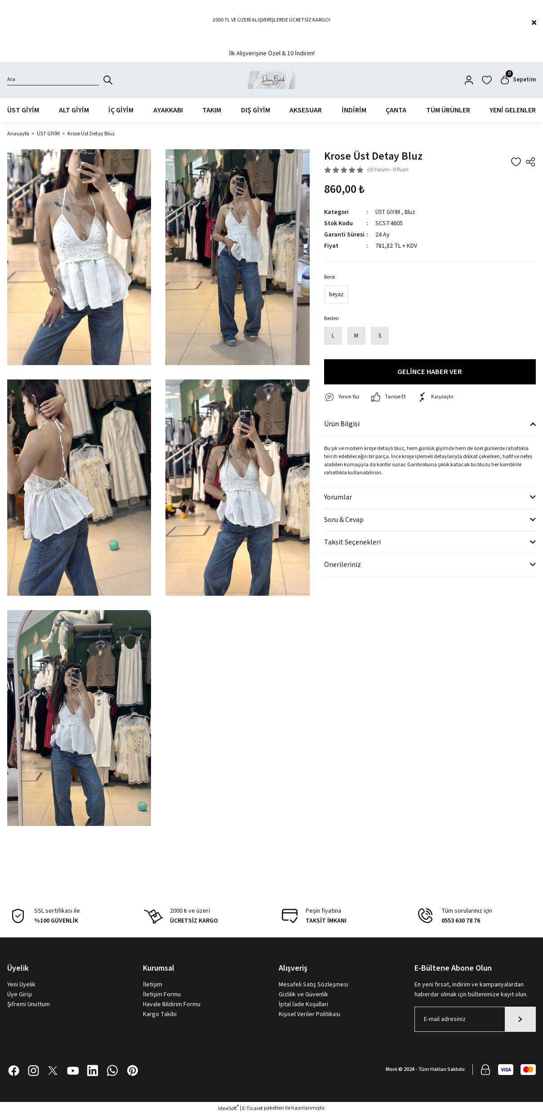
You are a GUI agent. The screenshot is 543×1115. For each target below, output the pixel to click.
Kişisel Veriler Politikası (309, 1014)
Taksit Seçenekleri (352, 543)
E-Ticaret (252, 1108)
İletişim (152, 984)
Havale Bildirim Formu (171, 1004)
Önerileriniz (342, 565)
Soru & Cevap (344, 520)
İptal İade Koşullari (303, 1004)
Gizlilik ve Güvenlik (303, 994)
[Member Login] (466, 80)
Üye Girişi (19, 994)
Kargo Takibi (160, 1014)
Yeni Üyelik (21, 984)
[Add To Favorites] (516, 161)
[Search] (53, 80)
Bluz (413, 212)
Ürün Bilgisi (342, 424)
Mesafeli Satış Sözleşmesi (313, 984)
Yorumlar (338, 498)
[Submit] (520, 1019)
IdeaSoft (228, 1108)
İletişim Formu (162, 994)
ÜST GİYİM (389, 212)
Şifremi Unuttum (28, 1004)
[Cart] (516, 80)
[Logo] (272, 80)
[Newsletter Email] (475, 1019)
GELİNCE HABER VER (429, 372)
